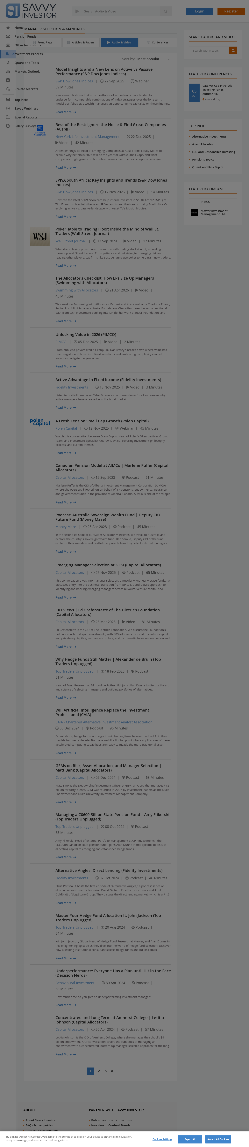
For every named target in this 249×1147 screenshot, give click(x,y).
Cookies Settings (162, 1139)
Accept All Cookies (218, 1139)
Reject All (190, 1139)
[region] (124, 1139)
